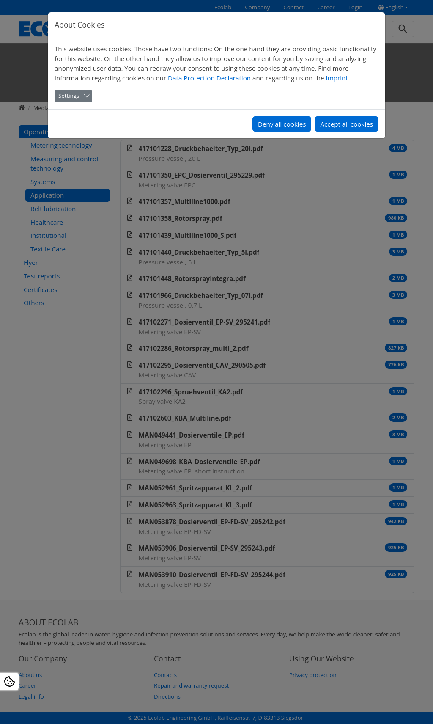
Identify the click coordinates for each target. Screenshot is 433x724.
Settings (68, 95)
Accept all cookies (346, 124)
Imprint (337, 78)
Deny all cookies (282, 124)
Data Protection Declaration (209, 78)
